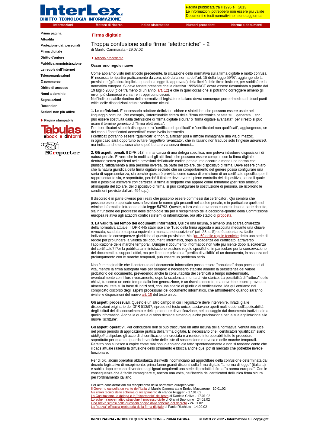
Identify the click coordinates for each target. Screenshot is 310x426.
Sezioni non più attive (58, 112)
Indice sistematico (155, 25)
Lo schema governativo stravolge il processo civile (128, 399)
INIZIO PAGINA (102, 419)
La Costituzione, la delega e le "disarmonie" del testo (130, 396)
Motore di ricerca (109, 25)
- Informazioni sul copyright (246, 419)
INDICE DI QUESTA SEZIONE (139, 419)
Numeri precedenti (201, 25)
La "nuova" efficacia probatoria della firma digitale (127, 406)
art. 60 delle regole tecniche (216, 236)
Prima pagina (51, 33)
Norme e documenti (246, 25)
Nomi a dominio (53, 93)
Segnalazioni (51, 100)
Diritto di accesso (55, 87)
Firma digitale (51, 51)
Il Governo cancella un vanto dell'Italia (119, 388)
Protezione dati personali (60, 45)
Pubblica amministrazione (61, 63)
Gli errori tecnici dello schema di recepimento (124, 392)
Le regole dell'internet (58, 69)
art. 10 (147, 294)
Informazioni (63, 25)
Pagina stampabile (57, 120)
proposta (224, 215)
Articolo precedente (109, 58)
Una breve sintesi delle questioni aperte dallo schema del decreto (139, 403)
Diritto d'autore (52, 57)
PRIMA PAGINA (177, 419)
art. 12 (163, 90)
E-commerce (51, 81)
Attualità (47, 39)
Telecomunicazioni (55, 75)
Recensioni (50, 106)
